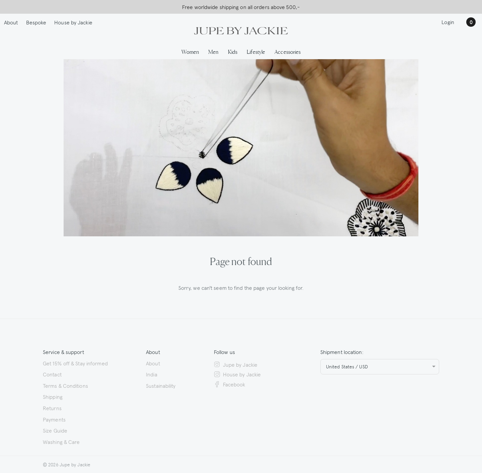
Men (213, 51)
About (11, 22)
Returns (52, 407)
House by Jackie (73, 22)
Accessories (287, 51)
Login (447, 21)
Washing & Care (61, 441)
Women (190, 51)
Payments (54, 419)
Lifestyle (256, 51)
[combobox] (379, 366)
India (151, 374)
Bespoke (36, 22)
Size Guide (55, 430)
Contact (52, 374)
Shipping (53, 396)
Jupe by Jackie (235, 364)
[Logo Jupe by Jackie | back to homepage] (241, 29)
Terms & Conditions (65, 385)
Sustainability (160, 385)
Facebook (229, 384)
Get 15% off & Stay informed (75, 363)
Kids (232, 51)
